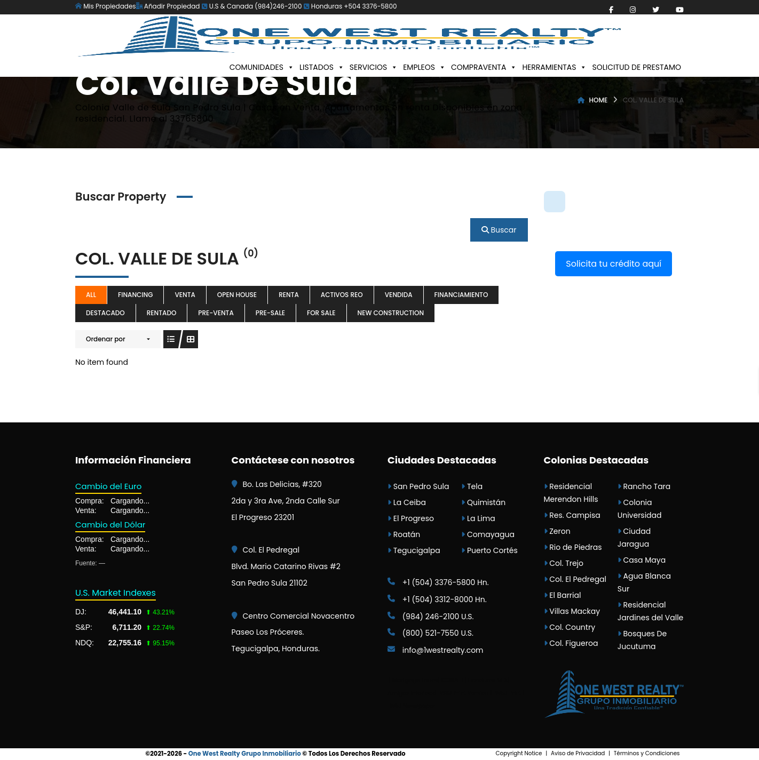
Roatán (404, 534)
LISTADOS (321, 67)
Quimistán (483, 502)
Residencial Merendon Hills (571, 493)
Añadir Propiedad (168, 6)
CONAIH (452, 680)
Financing (135, 294)
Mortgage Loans (415, 680)
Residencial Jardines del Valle (651, 611)
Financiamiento (461, 294)
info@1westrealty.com (436, 650)
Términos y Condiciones (647, 753)
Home (598, 100)
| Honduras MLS (486, 680)
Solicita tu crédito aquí (613, 264)
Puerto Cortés (489, 550)
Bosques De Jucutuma (642, 640)
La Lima (478, 518)
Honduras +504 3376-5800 (350, 6)
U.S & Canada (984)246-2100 (252, 6)
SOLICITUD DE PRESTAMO (636, 67)
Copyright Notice (519, 753)
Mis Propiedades (105, 6)
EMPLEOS (424, 67)
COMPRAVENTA (484, 67)
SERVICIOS (374, 67)
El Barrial (562, 595)
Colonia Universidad (640, 509)
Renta (289, 294)
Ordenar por (105, 338)
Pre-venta (215, 312)
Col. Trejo (564, 563)
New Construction (391, 312)
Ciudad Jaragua (634, 537)
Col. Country (570, 627)
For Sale (321, 312)
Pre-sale (270, 312)
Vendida (399, 294)
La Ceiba (407, 502)
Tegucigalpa (414, 550)
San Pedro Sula (418, 486)
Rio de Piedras (573, 547)
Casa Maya (642, 560)
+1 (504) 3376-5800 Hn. (438, 582)
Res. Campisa (572, 515)
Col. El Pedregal (575, 579)
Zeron (557, 531)
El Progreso (411, 518)
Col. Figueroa (571, 643)
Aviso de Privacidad (578, 753)
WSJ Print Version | (466, 693)
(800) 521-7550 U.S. (430, 633)
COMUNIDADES (262, 67)
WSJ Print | (510, 693)
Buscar (499, 230)
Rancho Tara (644, 486)
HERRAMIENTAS (554, 67)
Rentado (162, 312)
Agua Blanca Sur (644, 582)
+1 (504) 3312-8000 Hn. (437, 599)
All (91, 294)
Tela (472, 486)
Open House (237, 294)
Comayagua (488, 534)
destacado (105, 312)
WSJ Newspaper (413, 706)
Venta (185, 294)
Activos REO (342, 294)
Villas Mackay (572, 611)
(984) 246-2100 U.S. (431, 616)
